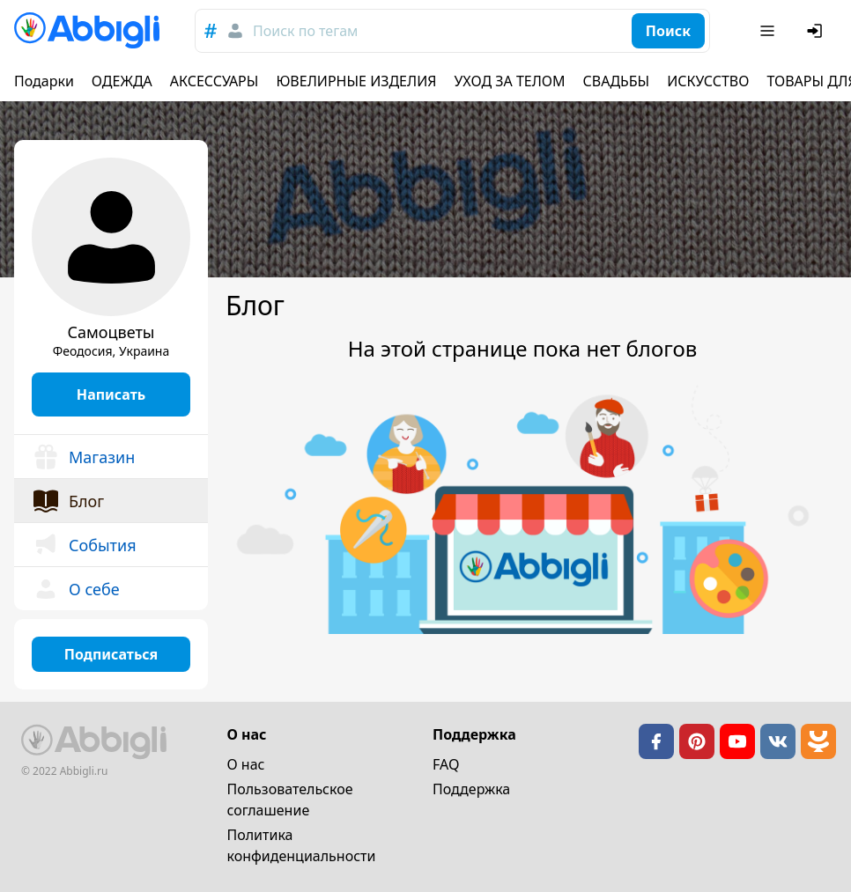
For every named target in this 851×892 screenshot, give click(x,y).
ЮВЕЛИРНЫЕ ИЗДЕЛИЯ (356, 81)
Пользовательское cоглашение (290, 799)
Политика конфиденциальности (301, 845)
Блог (68, 501)
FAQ (446, 764)
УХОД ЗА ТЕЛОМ (510, 81)
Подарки (44, 81)
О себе (76, 589)
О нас (246, 764)
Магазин (83, 457)
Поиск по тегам (305, 31)
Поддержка (471, 789)
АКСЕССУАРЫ (214, 81)
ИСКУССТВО (708, 81)
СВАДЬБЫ (616, 81)
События (84, 545)
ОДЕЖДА (122, 81)
